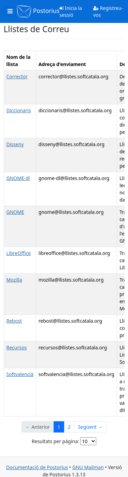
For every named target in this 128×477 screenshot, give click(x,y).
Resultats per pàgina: (55, 441)
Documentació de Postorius (37, 467)
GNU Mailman (88, 467)
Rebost (14, 321)
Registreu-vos (108, 11)
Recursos (16, 347)
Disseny (15, 144)
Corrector (17, 76)
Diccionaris (18, 110)
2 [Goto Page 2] (69, 427)
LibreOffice (18, 253)
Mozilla (14, 279)
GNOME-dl (18, 178)
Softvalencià (19, 374)
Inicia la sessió (70, 11)
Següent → (90, 427)
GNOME (15, 212)
